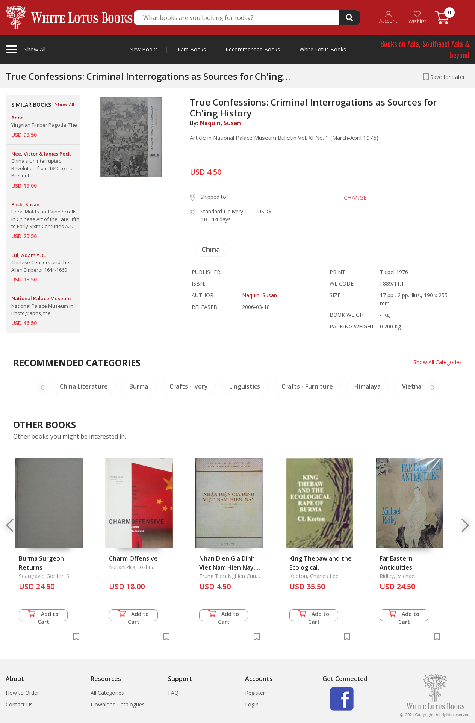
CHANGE (355, 197)
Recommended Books (252, 49)
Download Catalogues (118, 704)
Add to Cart (43, 615)
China (210, 249)
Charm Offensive (133, 558)
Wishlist (417, 17)
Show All (64, 104)
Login (252, 704)
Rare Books (191, 49)
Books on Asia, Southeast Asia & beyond (424, 49)
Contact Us (19, 704)
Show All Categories (437, 362)
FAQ (173, 692)
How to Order (22, 692)
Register (255, 692)
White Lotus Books (323, 49)
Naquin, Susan (220, 123)
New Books (143, 49)
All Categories (107, 692)
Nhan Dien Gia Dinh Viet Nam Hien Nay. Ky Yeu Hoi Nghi (227, 567)
